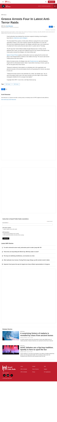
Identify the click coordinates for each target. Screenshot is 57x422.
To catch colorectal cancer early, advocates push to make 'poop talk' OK (23, 288)
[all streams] (55, 6)
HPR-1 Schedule (24, 409)
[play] (3, 6)
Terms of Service (35, 409)
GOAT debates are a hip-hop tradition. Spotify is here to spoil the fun (36, 389)
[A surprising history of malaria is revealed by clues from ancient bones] (10, 376)
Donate (52, 2)
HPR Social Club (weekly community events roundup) (13, 275)
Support (45, 409)
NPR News (3, 14)
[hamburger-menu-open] (3, 2)
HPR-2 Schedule (24, 412)
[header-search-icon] (46, 1)
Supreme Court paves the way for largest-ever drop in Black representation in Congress (27, 304)
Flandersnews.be (34, 101)
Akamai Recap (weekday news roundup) (11, 274)
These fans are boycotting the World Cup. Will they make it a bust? (21, 292)
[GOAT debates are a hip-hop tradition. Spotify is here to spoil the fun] (10, 390)
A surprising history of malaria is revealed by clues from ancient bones (36, 375)
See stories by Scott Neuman (8, 140)
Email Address (5, 263)
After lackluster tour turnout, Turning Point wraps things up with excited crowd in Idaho (27, 300)
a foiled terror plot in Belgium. (20, 78)
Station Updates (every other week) (10, 269)
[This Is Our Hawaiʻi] (28, 336)
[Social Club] (28, 231)
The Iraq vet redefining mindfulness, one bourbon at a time (19, 296)
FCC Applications (47, 412)
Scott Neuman (9, 26)
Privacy (33, 412)
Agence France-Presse (12, 95)
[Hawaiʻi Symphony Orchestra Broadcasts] (28, 173)
